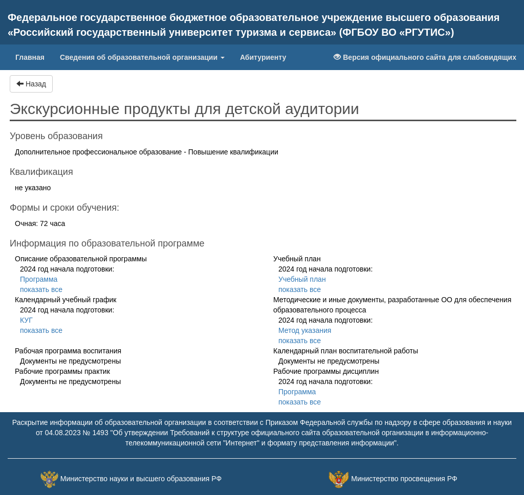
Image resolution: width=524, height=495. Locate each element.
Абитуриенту (263, 57)
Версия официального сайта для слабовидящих (425, 57)
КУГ (26, 320)
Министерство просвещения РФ (404, 479)
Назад (31, 84)
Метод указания (304, 330)
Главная (33, 56)
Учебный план (302, 279)
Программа (38, 279)
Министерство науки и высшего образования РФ (141, 479)
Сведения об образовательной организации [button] (142, 57)
